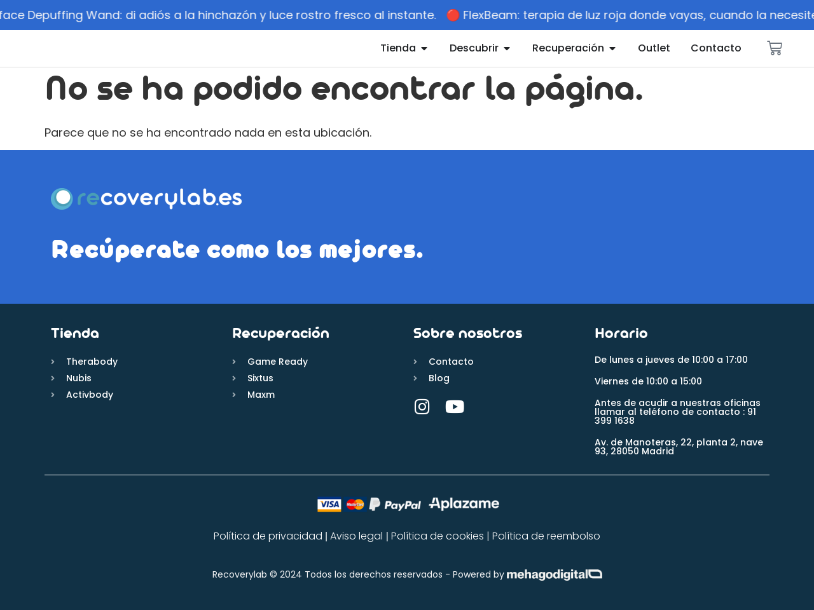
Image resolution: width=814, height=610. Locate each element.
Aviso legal (355, 536)
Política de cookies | (441, 536)
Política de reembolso (546, 536)
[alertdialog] (407, 15)
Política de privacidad (268, 536)
